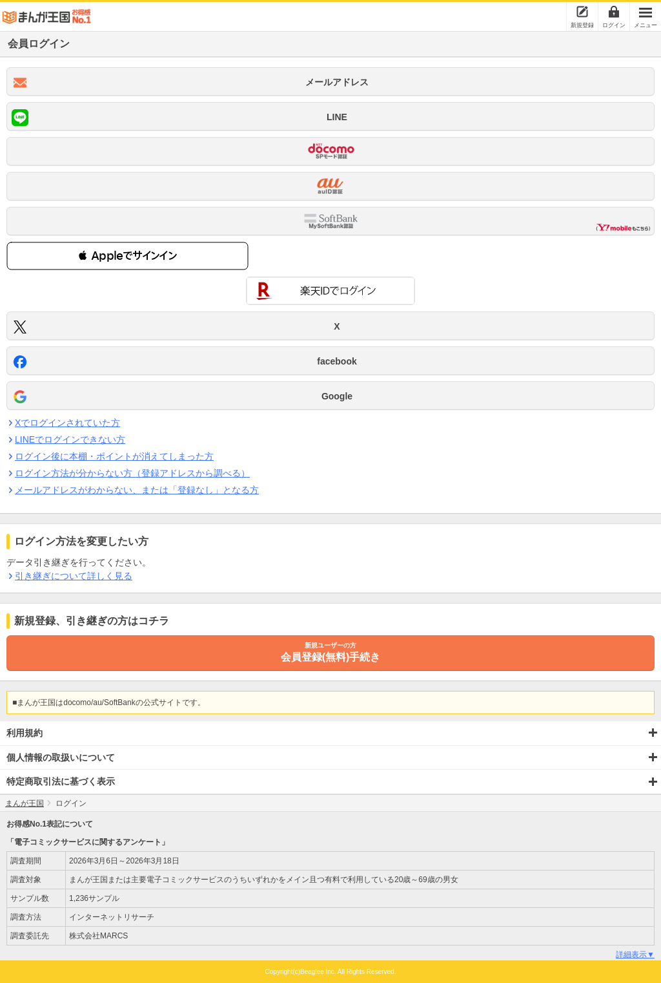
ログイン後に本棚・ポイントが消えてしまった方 (114, 456)
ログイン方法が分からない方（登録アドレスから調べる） (132, 473)
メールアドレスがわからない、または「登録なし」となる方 (136, 489)
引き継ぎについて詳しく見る (73, 575)
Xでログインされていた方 (67, 422)
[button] (127, 256)
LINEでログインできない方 (69, 439)
